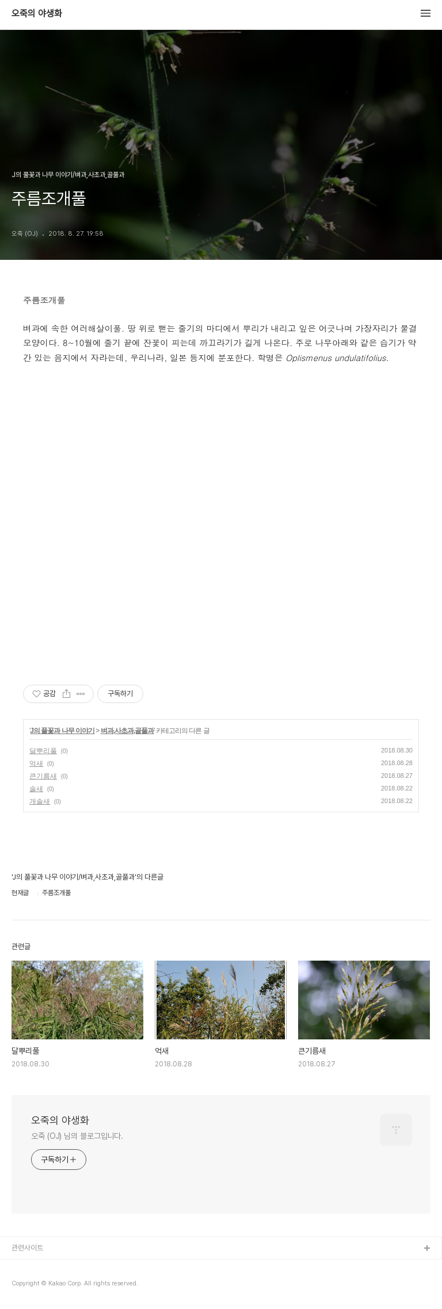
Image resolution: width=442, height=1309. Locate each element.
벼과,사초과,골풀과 (127, 731)
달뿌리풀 (43, 751)
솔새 (36, 789)
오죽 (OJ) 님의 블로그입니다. (77, 1136)
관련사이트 (27, 1247)
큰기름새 (43, 776)
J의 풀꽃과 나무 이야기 (62, 731)
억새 (36, 763)
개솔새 (39, 801)
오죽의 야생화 (37, 14)
